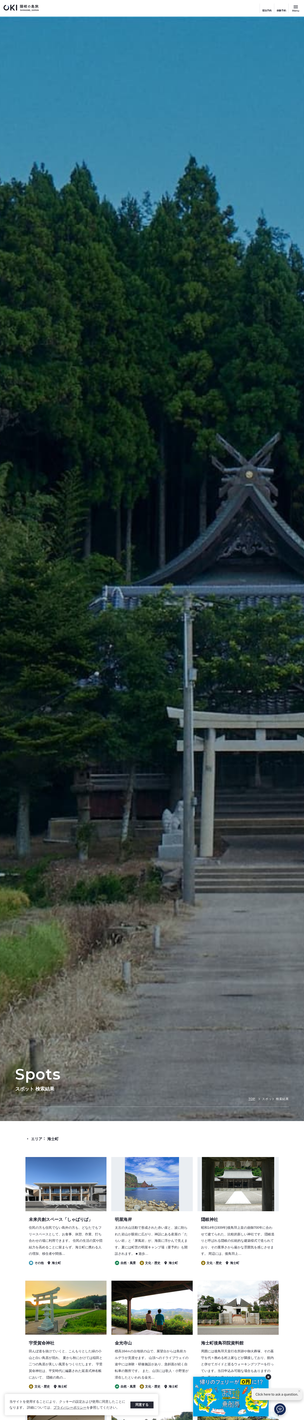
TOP (251, 1099)
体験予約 (281, 10)
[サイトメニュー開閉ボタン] (296, 8)
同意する (142, 1405)
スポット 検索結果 (275, 1099)
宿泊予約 (267, 10)
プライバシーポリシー (69, 1407)
